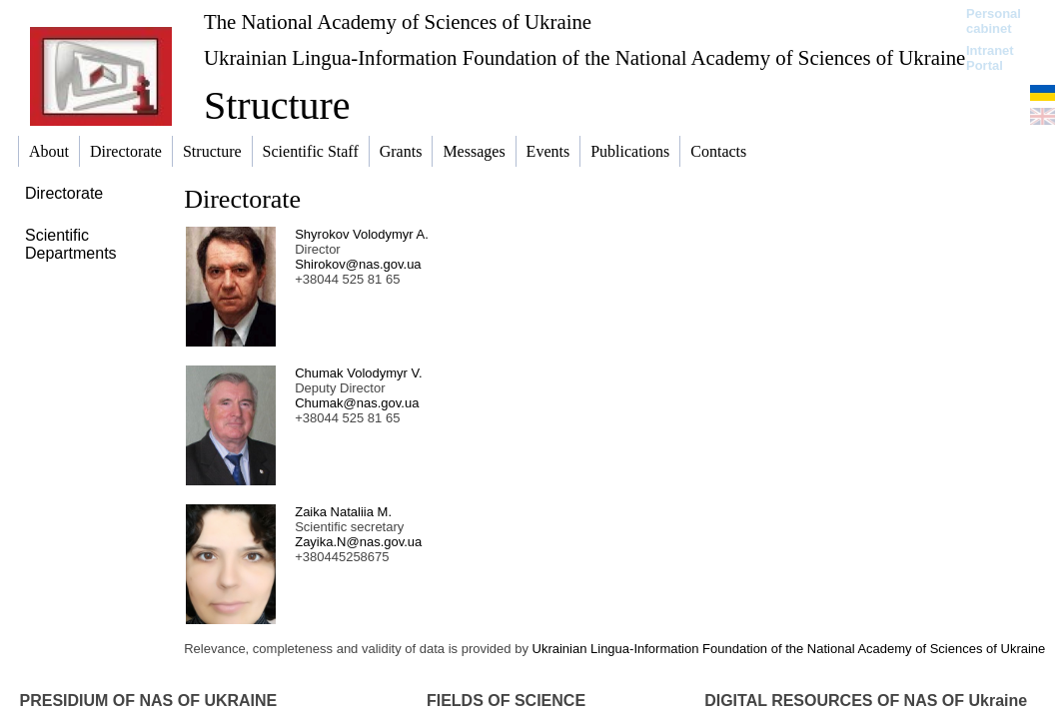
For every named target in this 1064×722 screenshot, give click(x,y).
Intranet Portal (990, 58)
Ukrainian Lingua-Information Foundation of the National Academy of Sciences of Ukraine (584, 57)
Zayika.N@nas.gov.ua (358, 541)
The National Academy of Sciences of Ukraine (397, 21)
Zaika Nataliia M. (343, 511)
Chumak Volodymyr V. (358, 372)
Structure (277, 105)
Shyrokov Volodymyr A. (362, 234)
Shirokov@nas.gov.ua (358, 264)
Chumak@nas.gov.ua (357, 402)
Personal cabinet (993, 21)
